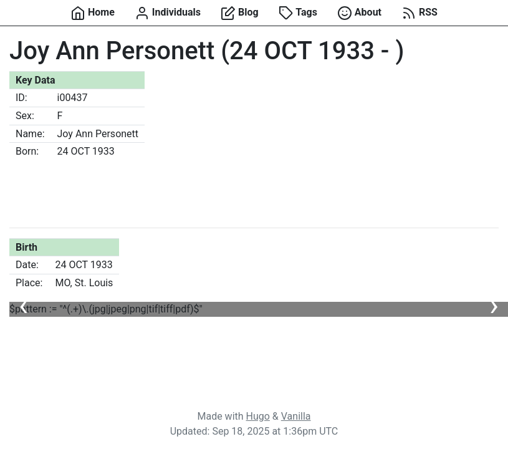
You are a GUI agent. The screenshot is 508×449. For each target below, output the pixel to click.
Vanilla (296, 416)
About (359, 13)
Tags (298, 13)
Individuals (168, 13)
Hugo (258, 416)
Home (92, 13)
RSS (419, 13)
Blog (240, 13)
